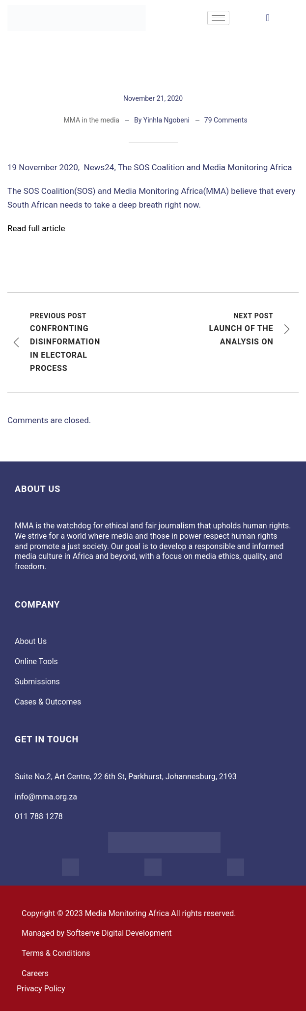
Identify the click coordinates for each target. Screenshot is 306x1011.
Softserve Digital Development (119, 933)
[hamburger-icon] (218, 18)
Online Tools (36, 661)
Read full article (36, 228)
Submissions (37, 681)
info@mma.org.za (46, 796)
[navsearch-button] (268, 18)
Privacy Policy (41, 988)
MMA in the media (91, 120)
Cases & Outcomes (48, 701)
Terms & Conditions (56, 953)
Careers (35, 973)
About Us (31, 641)
